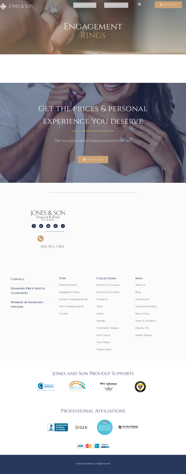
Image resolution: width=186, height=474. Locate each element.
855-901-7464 (52, 246)
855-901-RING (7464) (117, 5)
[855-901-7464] (40, 238)
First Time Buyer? (89, 5)
